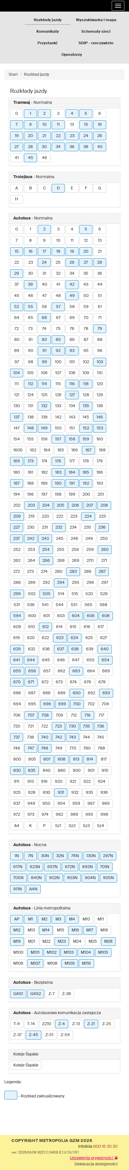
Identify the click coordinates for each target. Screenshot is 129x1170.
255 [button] (60, 550)
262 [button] (16, 561)
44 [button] (99, 285)
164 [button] (47, 450)
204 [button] (46, 505)
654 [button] (105, 660)
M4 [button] (72, 919)
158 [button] (72, 439)
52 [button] (16, 307)
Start (13, 75)
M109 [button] (70, 964)
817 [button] (104, 759)
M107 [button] (35, 964)
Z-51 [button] (49, 1035)
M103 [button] (69, 953)
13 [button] (72, 125)
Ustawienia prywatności (93, 1158)
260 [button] (105, 550)
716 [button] (88, 715)
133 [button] (58, 406)
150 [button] (58, 428)
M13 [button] (31, 930)
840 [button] (47, 771)
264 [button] (31, 561)
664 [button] (91, 671)
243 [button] (45, 539)
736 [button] (100, 726)
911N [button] (17, 889)
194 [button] (16, 494)
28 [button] (30, 147)
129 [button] (100, 395)
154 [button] (16, 439)
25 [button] (58, 263)
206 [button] (75, 505)
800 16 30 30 (105, 1147)
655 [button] (17, 671)
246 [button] (74, 539)
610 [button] (31, 627)
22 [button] (58, 136)
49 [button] (72, 296)
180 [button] (16, 472)
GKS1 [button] (18, 994)
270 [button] (90, 561)
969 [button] (106, 804)
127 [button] (72, 395)
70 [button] (86, 318)
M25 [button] (93, 942)
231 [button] (45, 527)
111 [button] (16, 384)
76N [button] (75, 856)
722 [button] (44, 726)
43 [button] (85, 285)
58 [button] (72, 307)
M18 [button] (104, 930)
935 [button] (89, 793)
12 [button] (86, 241)
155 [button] (30, 439)
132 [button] (44, 406)
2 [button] (44, 114)
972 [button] (16, 815)
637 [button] (60, 649)
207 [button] (89, 505)
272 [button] (16, 572)
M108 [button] (52, 964)
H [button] (16, 199)
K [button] (30, 826)
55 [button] (30, 307)
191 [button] (72, 483)
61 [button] (100, 307)
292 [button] (46, 583)
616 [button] (87, 627)
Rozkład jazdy (36, 75)
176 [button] (58, 461)
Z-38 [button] (66, 994)
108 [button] (72, 373)
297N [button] (108, 856)
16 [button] (100, 125)
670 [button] (16, 682)
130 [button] (17, 406)
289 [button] (31, 583)
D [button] (58, 188)
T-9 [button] (17, 1024)
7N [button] (30, 856)
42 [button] (72, 285)
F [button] (86, 188)
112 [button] (30, 384)
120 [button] (100, 384)
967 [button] (91, 804)
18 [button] (58, 252)
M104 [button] (86, 953)
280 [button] (58, 572)
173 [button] (30, 461)
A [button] (16, 188)
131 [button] (30, 406)
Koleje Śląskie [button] (25, 1065)
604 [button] (76, 616)
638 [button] (75, 649)
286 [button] (87, 572)
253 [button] (31, 550)
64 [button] (16, 318)
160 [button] (99, 439)
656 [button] (32, 671)
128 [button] (86, 395)
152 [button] (86, 428)
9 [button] (30, 125)
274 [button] (44, 572)
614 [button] (59, 627)
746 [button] (16, 748)
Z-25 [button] (106, 1024)
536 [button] (31, 605)
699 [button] (62, 704)
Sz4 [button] (100, 826)
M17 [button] (89, 930)
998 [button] (104, 815)
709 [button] (59, 715)
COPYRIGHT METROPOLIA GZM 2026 (52, 1141)
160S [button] (18, 450)
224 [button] (88, 516)
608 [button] (106, 616)
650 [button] (90, 660)
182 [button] (44, 472)
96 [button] (99, 351)
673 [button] (59, 682)
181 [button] (30, 472)
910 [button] (105, 771)
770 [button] (73, 748)
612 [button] (45, 627)
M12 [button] (16, 930)
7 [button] (17, 125)
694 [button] (17, 704)
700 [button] (77, 704)
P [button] (44, 826)
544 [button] (59, 605)
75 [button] (58, 329)
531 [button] (17, 605)
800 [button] (17, 759)
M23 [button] (62, 942)
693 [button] (106, 693)
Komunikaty (47, 32)
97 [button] (16, 362)
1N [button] (16, 856)
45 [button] (30, 158)
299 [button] (17, 594)
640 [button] (105, 649)
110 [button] (99, 373)
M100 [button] (18, 953)
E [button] (72, 188)
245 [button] (59, 539)
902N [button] (54, 878)
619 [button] (16, 638)
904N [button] (90, 878)
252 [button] (16, 550)
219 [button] (31, 516)
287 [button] (102, 572)
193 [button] (100, 483)
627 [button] (103, 638)
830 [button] (17, 771)
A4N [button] (33, 889)
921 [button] (73, 782)
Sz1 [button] (58, 826)
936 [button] (104, 793)
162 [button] (33, 450)
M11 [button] (101, 919)
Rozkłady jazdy (47, 20)
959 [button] (76, 804)
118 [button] (86, 384)
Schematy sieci (96, 32)
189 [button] (44, 483)
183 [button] (58, 472)
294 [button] (61, 583)
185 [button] (86, 472)
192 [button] (86, 483)
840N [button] (36, 878)
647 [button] (75, 660)
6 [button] (99, 114)
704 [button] (105, 704)
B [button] (30, 188)
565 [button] (88, 605)
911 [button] (16, 782)
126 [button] (58, 395)
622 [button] (45, 638)
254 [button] (46, 550)
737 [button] (17, 737)
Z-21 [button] (91, 1024)
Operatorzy (71, 55)
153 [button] (100, 428)
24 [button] (85, 136)
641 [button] (16, 660)
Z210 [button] (46, 1024)
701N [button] (104, 867)
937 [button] (16, 804)
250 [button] (104, 539)
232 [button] (58, 527)
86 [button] (72, 340)
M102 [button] (52, 953)
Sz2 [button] (72, 826)
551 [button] (74, 605)
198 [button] (58, 494)
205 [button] (60, 505)
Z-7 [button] (51, 994)
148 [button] (30, 428)
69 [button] (72, 318)
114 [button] (44, 384)
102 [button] (86, 362)
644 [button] (31, 660)
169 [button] (16, 461)
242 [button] (30, 539)
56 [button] (44, 307)
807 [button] (47, 759)
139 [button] (44, 417)
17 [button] (44, 252)
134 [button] (72, 406)
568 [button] (103, 605)
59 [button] (86, 307)
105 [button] (30, 373)
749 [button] (58, 748)
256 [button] (75, 550)
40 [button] (99, 147)
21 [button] (44, 136)
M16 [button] (75, 930)
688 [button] (47, 693)
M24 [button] (77, 942)
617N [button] (18, 867)
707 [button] (31, 715)
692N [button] (87, 867)
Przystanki (47, 43)
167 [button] (88, 450)
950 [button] (46, 804)
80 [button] (16, 340)
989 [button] (74, 815)
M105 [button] (103, 953)
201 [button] (101, 494)
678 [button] (102, 682)
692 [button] (91, 693)
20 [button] (30, 136)
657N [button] (52, 867)
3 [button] (58, 114)
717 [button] (101, 715)
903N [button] (72, 878)
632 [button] (31, 649)
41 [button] (17, 158)
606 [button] (91, 616)
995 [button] (89, 815)
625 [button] (89, 638)
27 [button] (16, 147)
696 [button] (47, 704)
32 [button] (58, 274)
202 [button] (16, 505)
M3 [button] (58, 919)
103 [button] (100, 362)
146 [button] (99, 417)
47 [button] (44, 296)
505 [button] (47, 594)
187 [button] (17, 483)
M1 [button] (30, 919)
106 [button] (44, 373)
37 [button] (16, 285)
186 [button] (99, 472)
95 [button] (86, 351)
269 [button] (75, 561)
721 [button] (31, 726)
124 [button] (30, 395)
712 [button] (74, 715)
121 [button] (16, 395)
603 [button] (61, 616)
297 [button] (104, 583)
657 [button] (47, 671)
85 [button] (58, 340)
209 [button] (17, 516)
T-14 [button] (31, 1024)
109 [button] (86, 373)
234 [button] (73, 527)
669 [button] (106, 671)
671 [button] (31, 682)
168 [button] (102, 450)
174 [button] (44, 461)
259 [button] (90, 550)
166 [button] (74, 450)
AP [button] (16, 919)
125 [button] (44, 395)
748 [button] (44, 748)
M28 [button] (108, 942)
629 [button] (17, 649)
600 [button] (32, 616)
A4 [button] (16, 826)
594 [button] (17, 616)
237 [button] (16, 539)
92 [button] (58, 351)
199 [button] (72, 494)
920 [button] (58, 782)
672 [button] (45, 682)
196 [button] (30, 494)
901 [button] (91, 771)
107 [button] (58, 373)
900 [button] (77, 771)
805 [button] (32, 759)
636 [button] (46, 649)
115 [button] (58, 384)
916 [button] (44, 782)
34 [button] (58, 147)
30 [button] (44, 147)
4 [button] (72, 114)
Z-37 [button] (17, 1035)
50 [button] (86, 296)
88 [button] (99, 340)
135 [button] (86, 406)
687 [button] (31, 693)
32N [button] (60, 856)
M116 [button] (86, 964)
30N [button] (45, 856)
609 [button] (17, 627)
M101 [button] (35, 953)
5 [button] (86, 114)
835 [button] (31, 771)
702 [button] (91, 704)
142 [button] (58, 417)
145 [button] (86, 417)
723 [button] (58, 726)
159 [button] (86, 439)
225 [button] (102, 516)
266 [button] (46, 561)
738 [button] (30, 737)
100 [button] (58, 362)
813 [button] (76, 759)
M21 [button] (31, 942)
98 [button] (30, 362)
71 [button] (100, 318)
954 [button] (61, 804)
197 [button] (44, 494)
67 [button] (58, 318)
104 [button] (16, 373)
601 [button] (46, 616)
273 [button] (30, 572)
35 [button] (85, 274)
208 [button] (104, 505)
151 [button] (72, 428)
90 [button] (30, 351)
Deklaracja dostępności (95, 1164)
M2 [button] (44, 919)
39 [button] (30, 285)
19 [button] (17, 136)
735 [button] (86, 726)
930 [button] (46, 793)
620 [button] (31, 638)
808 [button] (62, 759)
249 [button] (89, 539)
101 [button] (72, 362)
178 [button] (86, 461)
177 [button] (72, 461)
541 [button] (45, 605)
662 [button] (61, 671)
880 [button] (62, 771)
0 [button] (16, 114)
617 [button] (101, 627)
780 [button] (87, 748)
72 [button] (16, 329)
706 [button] (16, 715)
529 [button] (104, 594)
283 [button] (73, 572)
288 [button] (17, 583)
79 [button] (100, 329)
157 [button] (58, 439)
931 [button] (61, 793)
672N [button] (70, 867)
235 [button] (87, 527)
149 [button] (44, 428)
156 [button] (44, 439)
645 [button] (46, 660)
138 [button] (30, 417)
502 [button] (31, 594)
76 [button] (72, 329)
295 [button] (75, 583)
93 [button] (72, 351)
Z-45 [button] (33, 1035)
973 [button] (30, 815)
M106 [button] (18, 964)
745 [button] (100, 737)
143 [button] (72, 417)
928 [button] (31, 793)
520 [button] (89, 594)
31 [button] (44, 274)
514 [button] (61, 594)
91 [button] (44, 351)
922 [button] (87, 782)
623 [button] (59, 638)
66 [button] (44, 318)
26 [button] (99, 136)
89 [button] (16, 351)
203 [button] (31, 505)
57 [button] (58, 307)
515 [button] (75, 594)
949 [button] (31, 804)
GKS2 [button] (35, 994)
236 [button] (102, 527)
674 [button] (73, 682)
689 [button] (62, 693)
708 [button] (45, 715)
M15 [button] (60, 930)
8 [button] (30, 241)
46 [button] (44, 158)
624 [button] (74, 638)
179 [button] (100, 461)
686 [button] (17, 693)
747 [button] (31, 748)
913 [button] (30, 782)
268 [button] (61, 561)
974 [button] (45, 815)
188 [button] (30, 483)
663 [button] (76, 671)
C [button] (44, 188)
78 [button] (86, 329)
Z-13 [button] (76, 1024)
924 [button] (101, 782)
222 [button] (59, 516)
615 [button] (73, 627)
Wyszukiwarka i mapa (96, 20)
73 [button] (30, 329)
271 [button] (104, 561)
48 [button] (58, 296)
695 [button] (32, 704)
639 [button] (90, 649)
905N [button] (108, 878)
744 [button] (86, 737)
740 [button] (44, 737)
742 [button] (58, 737)
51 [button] (100, 296)
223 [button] (73, 516)
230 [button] (30, 527)
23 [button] (72, 136)
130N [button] (91, 856)
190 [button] (58, 483)
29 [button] (16, 274)
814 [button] (90, 759)
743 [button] (72, 737)
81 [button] (31, 340)
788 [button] (101, 748)
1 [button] (30, 114)
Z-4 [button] (61, 1024)
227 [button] (16, 527)
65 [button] (30, 318)
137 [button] (17, 417)
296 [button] (90, 583)
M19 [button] (17, 942)
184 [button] (72, 472)
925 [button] (17, 793)
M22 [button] (46, 942)
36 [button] (72, 147)
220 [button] (45, 516)
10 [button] (44, 125)
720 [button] (16, 726)
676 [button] (87, 682)
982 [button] (59, 815)
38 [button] (85, 147)
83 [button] (44, 340)
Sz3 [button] (86, 826)
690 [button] (77, 693)
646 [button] (61, 660)
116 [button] (72, 384)
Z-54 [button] (65, 1035)
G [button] (99, 188)
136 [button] (100, 406)
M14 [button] (46, 930)
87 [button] (86, 340)
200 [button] (86, 494)
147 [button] (17, 428)
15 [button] (86, 125)
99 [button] (44, 362)
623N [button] (35, 867)
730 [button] (72, 726)
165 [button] (60, 450)
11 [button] (58, 125)
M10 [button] (86, 919)
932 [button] (74, 793)
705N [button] (18, 878)
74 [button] (44, 329)
